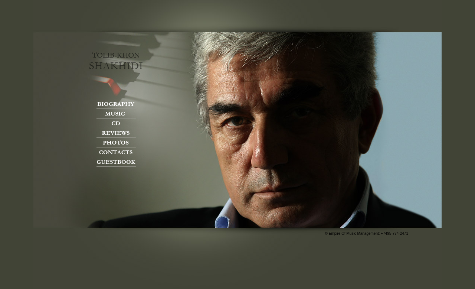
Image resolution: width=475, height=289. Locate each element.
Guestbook (116, 161)
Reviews (116, 132)
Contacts (116, 152)
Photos (116, 142)
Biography (116, 103)
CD (116, 123)
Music (116, 113)
